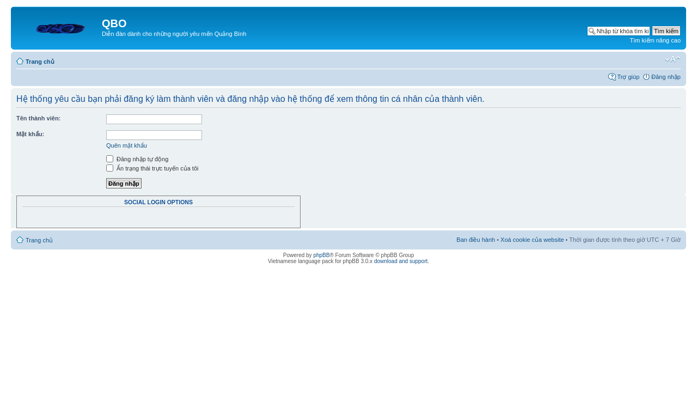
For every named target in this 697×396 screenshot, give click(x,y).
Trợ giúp (628, 77)
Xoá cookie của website (532, 239)
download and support (400, 261)
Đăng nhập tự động (137, 159)
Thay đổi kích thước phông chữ (673, 59)
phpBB (321, 255)
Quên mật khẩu (126, 145)
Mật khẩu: (30, 134)
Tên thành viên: (38, 118)
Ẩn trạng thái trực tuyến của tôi (152, 168)
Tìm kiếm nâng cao (655, 40)
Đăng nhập (666, 77)
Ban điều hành (475, 239)
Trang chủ (40, 61)
